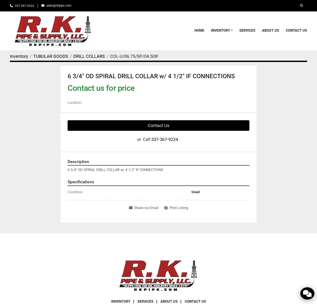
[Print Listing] (176, 208)
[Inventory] (19, 56)
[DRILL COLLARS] (89, 56)
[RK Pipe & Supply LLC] (158, 275)
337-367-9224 (24, 5)
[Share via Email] (143, 208)
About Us (270, 30)
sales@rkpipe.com (58, 5)
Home (199, 30)
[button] (222, 30)
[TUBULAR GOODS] (50, 56)
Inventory (220, 30)
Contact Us (296, 30)
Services (247, 30)
